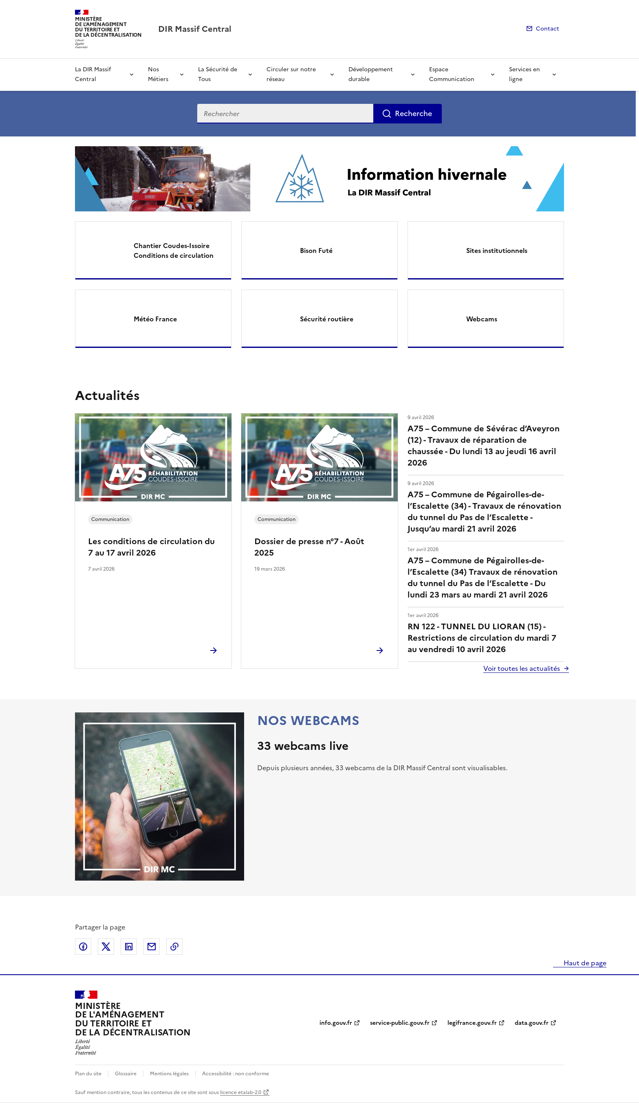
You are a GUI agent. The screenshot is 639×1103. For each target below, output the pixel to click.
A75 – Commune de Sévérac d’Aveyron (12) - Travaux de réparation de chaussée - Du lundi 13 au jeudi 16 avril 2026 (484, 445)
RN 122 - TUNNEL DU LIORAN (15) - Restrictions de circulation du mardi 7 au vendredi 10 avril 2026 (482, 637)
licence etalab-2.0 (240, 1092)
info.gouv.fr (336, 1023)
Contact (547, 28)
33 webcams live (302, 745)
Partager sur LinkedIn (129, 946)
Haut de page (584, 963)
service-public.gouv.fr (400, 1023)
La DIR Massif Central (93, 74)
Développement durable (370, 74)
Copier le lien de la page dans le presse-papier (174, 946)
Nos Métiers (158, 74)
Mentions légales (169, 1073)
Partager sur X (106, 946)
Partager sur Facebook (83, 946)
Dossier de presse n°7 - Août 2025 (309, 547)
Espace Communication (451, 74)
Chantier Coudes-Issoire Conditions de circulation (174, 250)
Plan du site (88, 1073)
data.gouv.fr (532, 1023)
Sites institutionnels (496, 250)
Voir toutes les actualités (521, 668)
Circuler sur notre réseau (291, 74)
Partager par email (151, 946)
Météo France (155, 319)
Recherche (413, 113)
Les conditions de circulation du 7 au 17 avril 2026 (151, 547)
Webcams (481, 319)
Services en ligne (524, 74)
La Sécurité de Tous (217, 74)
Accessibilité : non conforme (235, 1073)
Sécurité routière (326, 319)
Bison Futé (316, 250)
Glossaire (126, 1073)
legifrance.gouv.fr (472, 1023)
